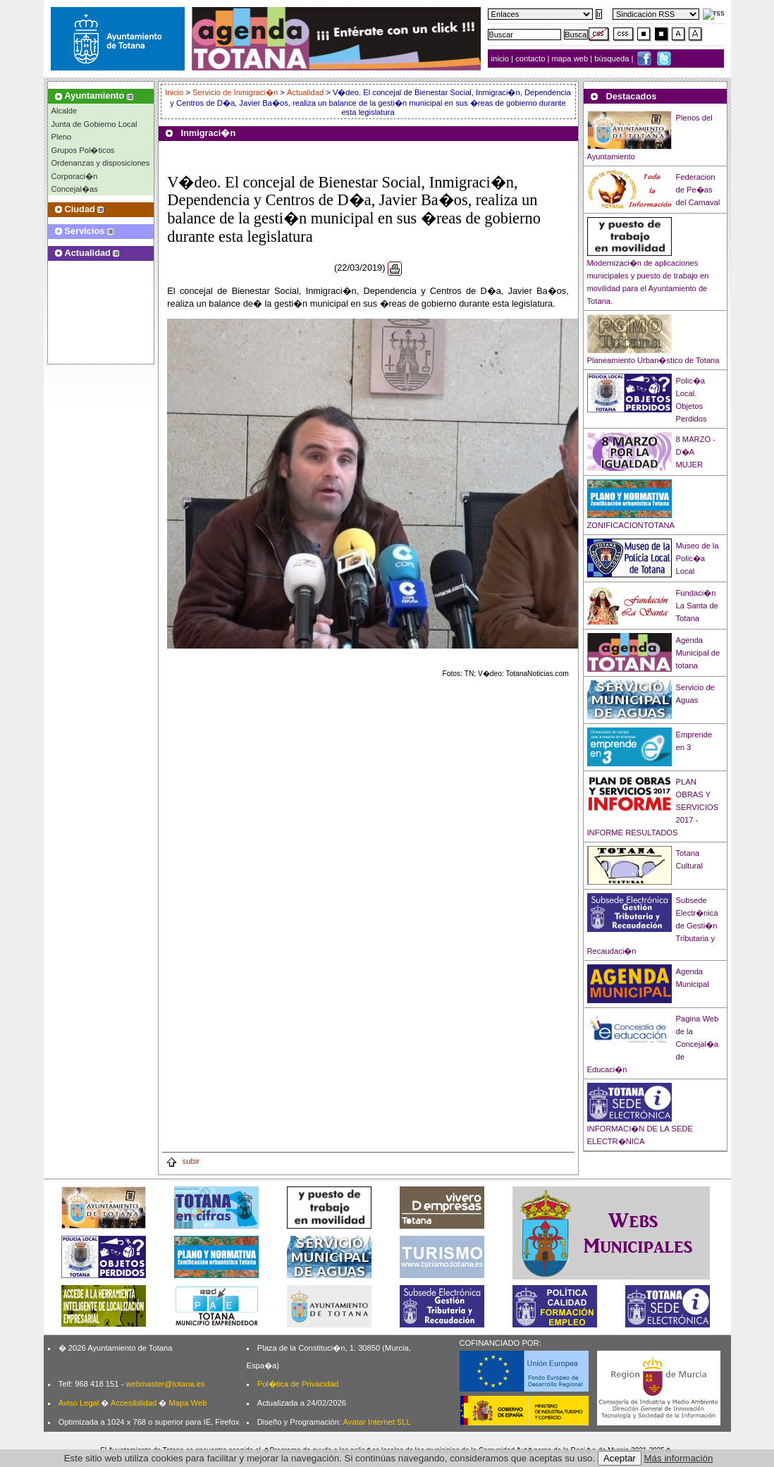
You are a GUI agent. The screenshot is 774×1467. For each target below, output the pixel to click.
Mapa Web (187, 1403)
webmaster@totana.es (164, 1384)
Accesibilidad (133, 1403)
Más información (678, 1458)
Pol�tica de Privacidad (297, 1384)
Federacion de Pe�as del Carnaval (698, 190)
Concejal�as (74, 189)
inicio (501, 58)
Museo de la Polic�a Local (697, 558)
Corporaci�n (74, 176)
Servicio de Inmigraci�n (235, 92)
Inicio (175, 92)
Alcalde (64, 110)
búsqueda (612, 58)
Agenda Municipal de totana (698, 653)
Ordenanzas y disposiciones (100, 163)
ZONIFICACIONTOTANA (631, 525)
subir (182, 1161)
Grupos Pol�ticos (83, 150)
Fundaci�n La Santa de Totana (697, 605)
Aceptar (619, 1458)
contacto (530, 58)
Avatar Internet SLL (377, 1422)
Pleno (61, 137)
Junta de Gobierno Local (94, 124)
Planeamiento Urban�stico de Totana (653, 360)
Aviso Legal (79, 1403)
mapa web (571, 58)
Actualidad (305, 92)
